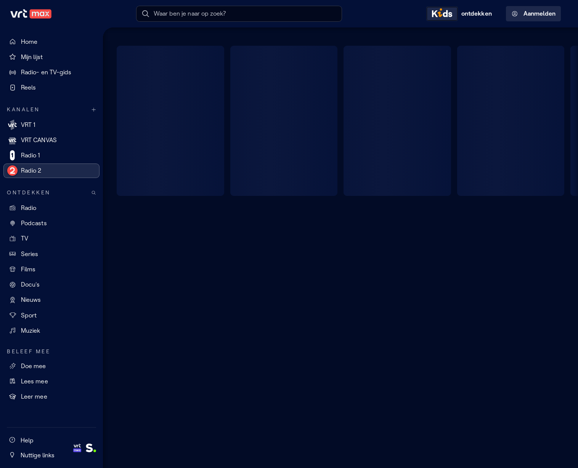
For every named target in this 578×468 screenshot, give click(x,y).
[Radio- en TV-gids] (51, 72)
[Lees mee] (51, 381)
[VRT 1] (51, 124)
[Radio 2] (51, 170)
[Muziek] (51, 330)
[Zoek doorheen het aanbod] (93, 192)
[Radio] (51, 207)
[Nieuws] (51, 300)
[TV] (51, 238)
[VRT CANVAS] (51, 140)
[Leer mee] (51, 396)
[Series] (51, 254)
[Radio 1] (51, 155)
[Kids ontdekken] (461, 13)
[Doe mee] (51, 366)
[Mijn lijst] (51, 57)
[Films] (51, 269)
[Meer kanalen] (93, 109)
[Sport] (51, 315)
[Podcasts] (51, 223)
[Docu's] (51, 284)
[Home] (51, 41)
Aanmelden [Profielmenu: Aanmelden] (533, 13)
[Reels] (51, 87)
